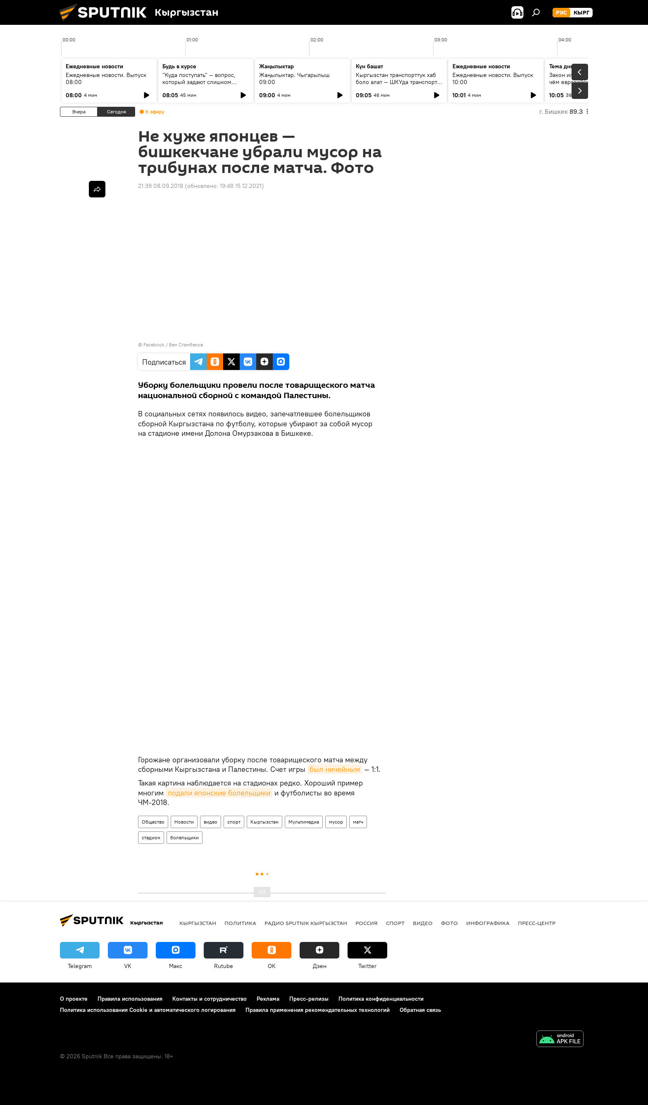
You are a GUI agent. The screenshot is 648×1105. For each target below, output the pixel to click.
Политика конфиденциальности (381, 998)
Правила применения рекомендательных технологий (317, 1010)
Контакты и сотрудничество (209, 998)
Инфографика (488, 923)
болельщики (184, 837)
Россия (366, 923)
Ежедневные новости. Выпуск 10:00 (493, 78)
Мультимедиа (303, 822)
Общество (153, 822)
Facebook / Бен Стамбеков (173, 344)
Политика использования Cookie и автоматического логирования (148, 1010)
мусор (336, 822)
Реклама (268, 998)
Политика (240, 923)
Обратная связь (420, 1010)
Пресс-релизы (309, 998)
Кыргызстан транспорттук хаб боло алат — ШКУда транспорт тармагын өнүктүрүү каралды (396, 82)
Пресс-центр (536, 923)
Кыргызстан (264, 822)
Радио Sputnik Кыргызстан (305, 923)
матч (358, 822)
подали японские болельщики (219, 793)
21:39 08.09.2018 (160, 186)
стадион (151, 837)
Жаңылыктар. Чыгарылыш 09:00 (294, 78)
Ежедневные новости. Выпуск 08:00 (106, 78)
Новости (184, 822)
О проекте (74, 998)
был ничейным (335, 769)
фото (449, 923)
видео (210, 822)
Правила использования (130, 998)
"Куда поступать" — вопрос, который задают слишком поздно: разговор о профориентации (199, 85)
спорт (234, 822)
